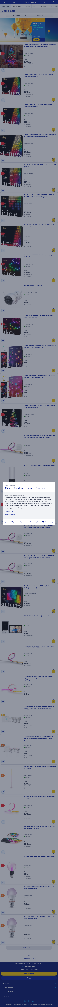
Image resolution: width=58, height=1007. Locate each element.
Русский (12, 485)
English (7, 485)
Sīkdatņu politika (10, 511)
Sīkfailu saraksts (10, 514)
